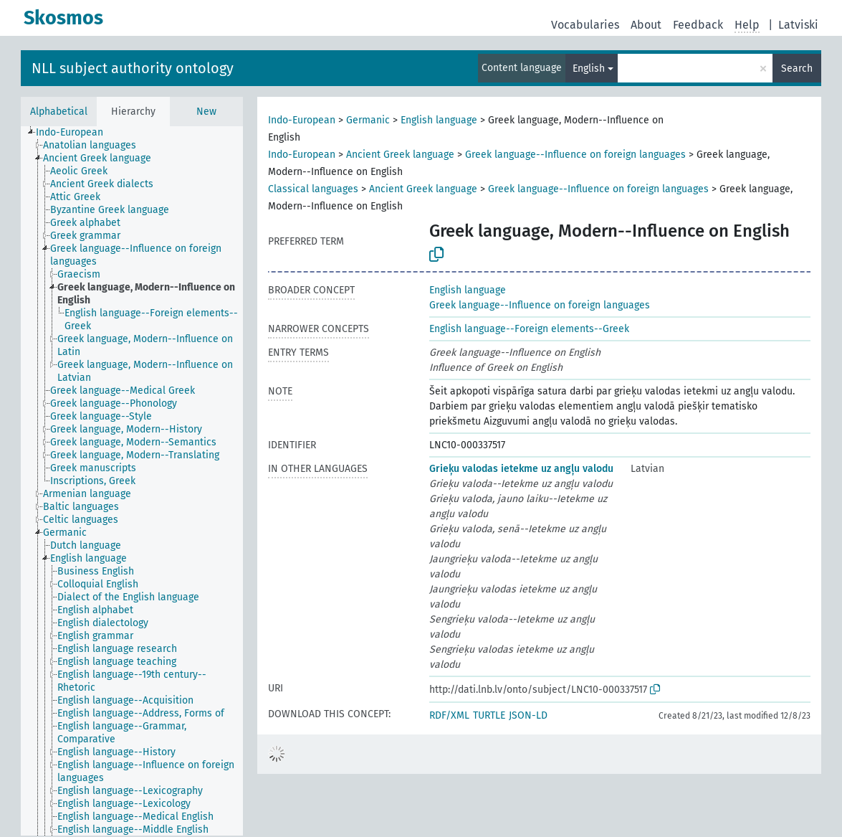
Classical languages (313, 189)
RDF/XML (449, 715)
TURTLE (489, 715)
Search (797, 68)
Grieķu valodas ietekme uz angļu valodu (521, 469)
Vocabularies (585, 25)
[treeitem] (75, 132)
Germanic (368, 120)
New (206, 111)
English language (439, 120)
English (589, 68)
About (646, 25)
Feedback (698, 25)
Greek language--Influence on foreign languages (575, 154)
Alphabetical (58, 111)
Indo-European (301, 120)
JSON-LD (528, 715)
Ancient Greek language (400, 154)
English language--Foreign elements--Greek (529, 329)
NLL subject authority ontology (133, 68)
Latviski (798, 25)
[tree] (132, 481)
